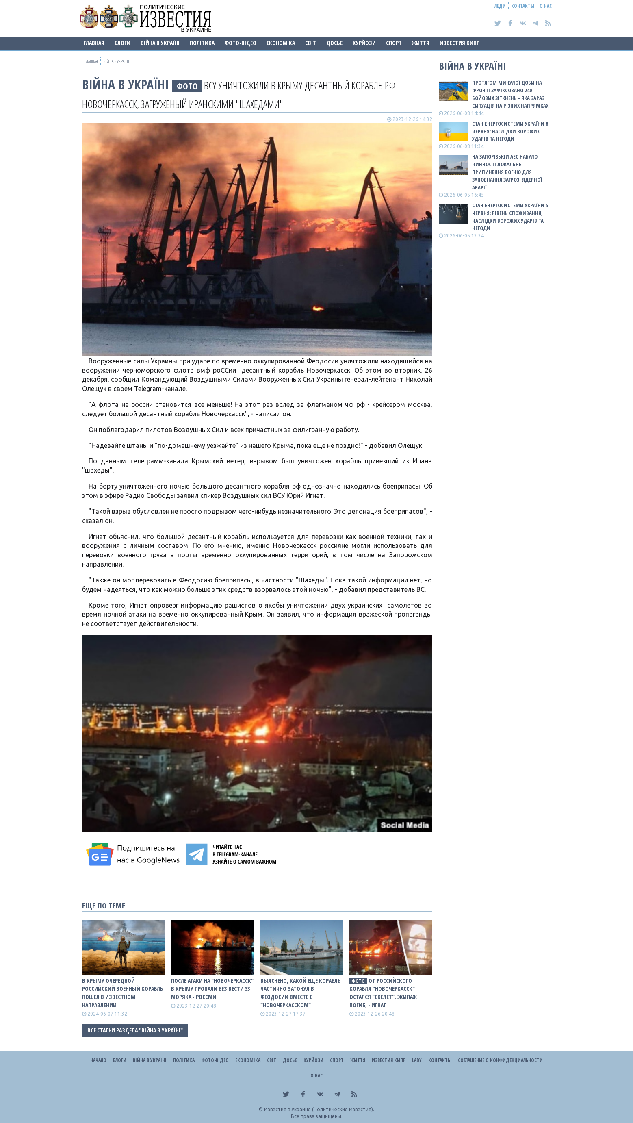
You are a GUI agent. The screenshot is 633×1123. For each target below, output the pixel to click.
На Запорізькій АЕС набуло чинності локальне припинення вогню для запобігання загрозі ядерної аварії (507, 172)
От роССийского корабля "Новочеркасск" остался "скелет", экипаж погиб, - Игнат (383, 993)
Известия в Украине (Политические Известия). (319, 1109)
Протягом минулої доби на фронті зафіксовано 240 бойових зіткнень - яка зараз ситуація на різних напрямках (510, 94)
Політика (202, 43)
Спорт (394, 43)
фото (187, 86)
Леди (500, 5)
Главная (94, 43)
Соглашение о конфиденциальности (500, 1060)
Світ (310, 43)
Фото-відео (240, 43)
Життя (420, 43)
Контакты (522, 5)
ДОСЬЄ (334, 43)
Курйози (364, 43)
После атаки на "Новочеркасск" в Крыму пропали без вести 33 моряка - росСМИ (212, 989)
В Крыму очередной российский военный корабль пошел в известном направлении (122, 993)
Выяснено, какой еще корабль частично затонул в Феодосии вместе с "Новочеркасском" (300, 993)
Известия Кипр (459, 43)
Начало (98, 1060)
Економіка (281, 43)
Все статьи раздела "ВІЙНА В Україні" (135, 1030)
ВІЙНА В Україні (160, 43)
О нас (546, 5)
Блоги (122, 43)
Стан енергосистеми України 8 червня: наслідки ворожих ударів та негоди (510, 131)
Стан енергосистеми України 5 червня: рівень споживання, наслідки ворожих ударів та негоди (510, 217)
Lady (417, 1060)
